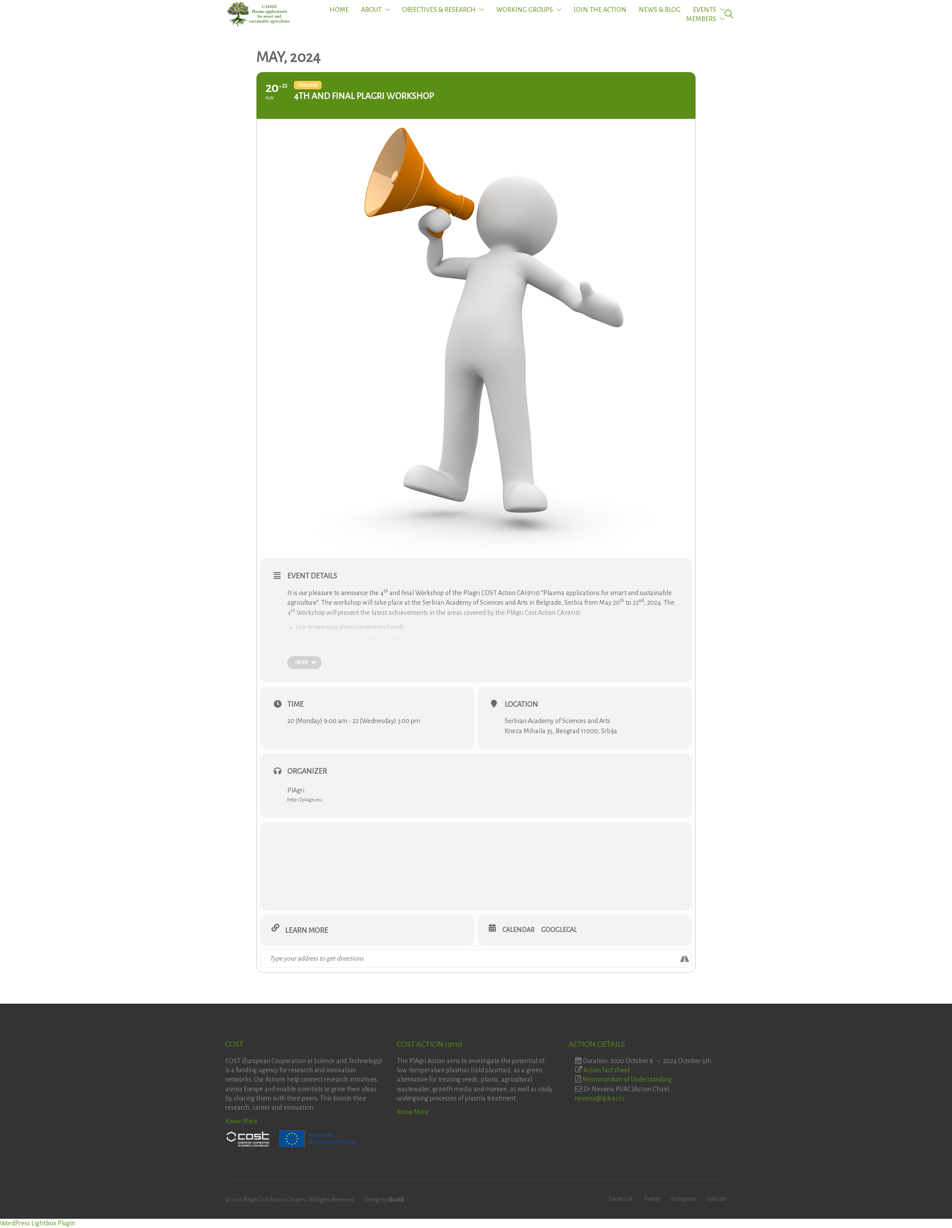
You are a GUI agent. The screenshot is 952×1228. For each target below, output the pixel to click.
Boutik (396, 1200)
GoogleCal (559, 929)
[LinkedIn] (717, 1199)
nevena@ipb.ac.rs (599, 1098)
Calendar (518, 929)
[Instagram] (683, 1199)
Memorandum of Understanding (627, 1079)
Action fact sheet (606, 1070)
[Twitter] (652, 1199)
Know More (241, 1121)
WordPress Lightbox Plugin (37, 1223)
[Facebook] (621, 1199)
